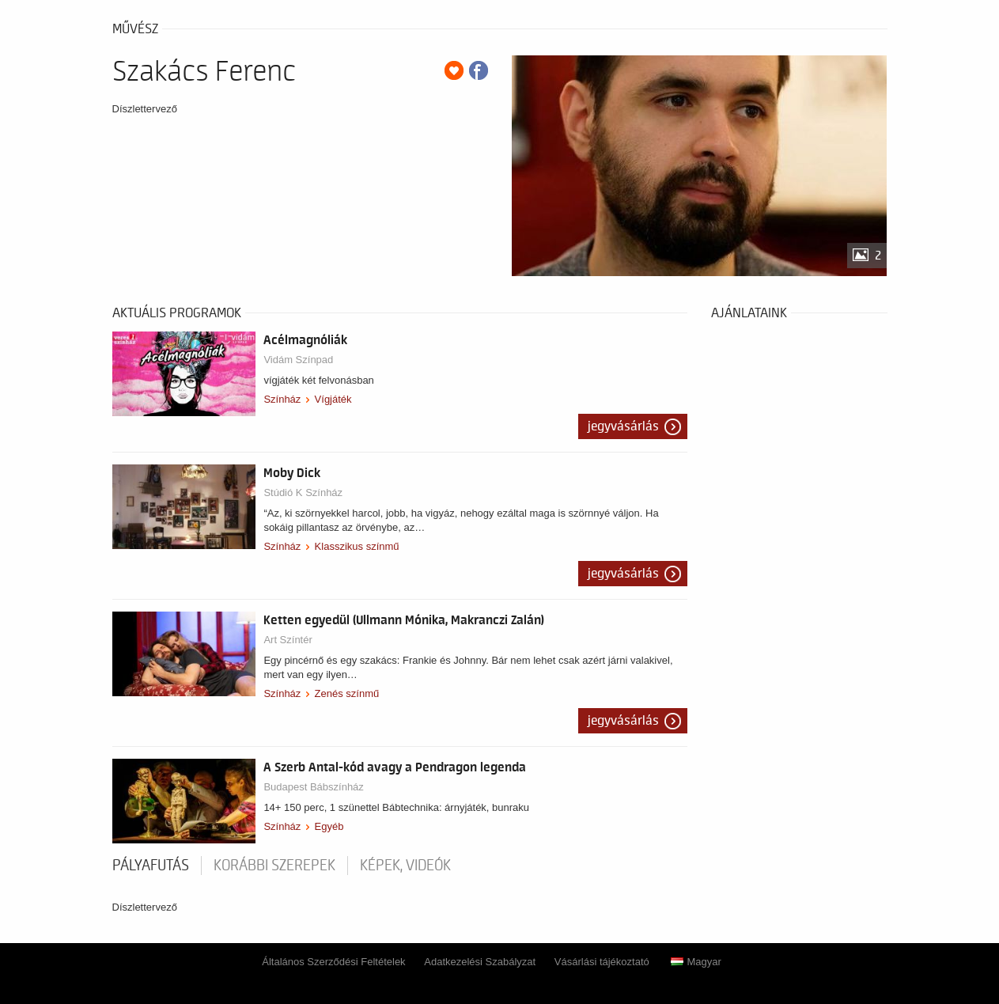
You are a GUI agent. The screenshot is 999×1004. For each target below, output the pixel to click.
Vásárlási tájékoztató (601, 962)
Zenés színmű (347, 693)
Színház (282, 399)
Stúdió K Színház (302, 492)
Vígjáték (333, 399)
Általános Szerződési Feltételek (333, 962)
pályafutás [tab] (150, 865)
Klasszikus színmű (357, 546)
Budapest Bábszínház (313, 787)
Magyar (696, 962)
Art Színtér (287, 640)
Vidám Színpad (298, 360)
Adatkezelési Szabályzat (479, 962)
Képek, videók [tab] (405, 865)
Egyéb (329, 826)
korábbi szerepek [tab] (274, 865)
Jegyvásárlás (623, 426)
